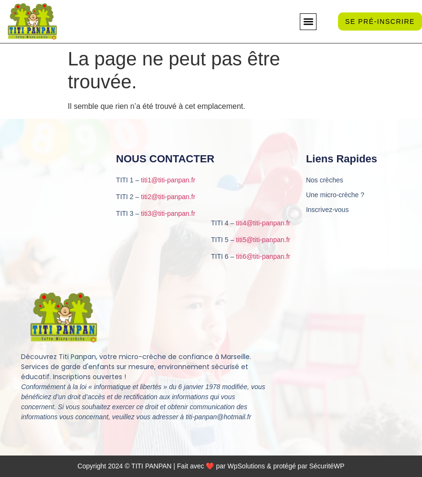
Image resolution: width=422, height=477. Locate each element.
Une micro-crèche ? (335, 195)
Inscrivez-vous (327, 209)
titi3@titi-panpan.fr (168, 213)
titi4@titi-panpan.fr (263, 223)
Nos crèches (324, 180)
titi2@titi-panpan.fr (168, 197)
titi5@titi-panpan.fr (263, 240)
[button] (308, 21)
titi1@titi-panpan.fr (168, 180)
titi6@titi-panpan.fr (263, 256)
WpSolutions (246, 466)
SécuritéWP (327, 466)
